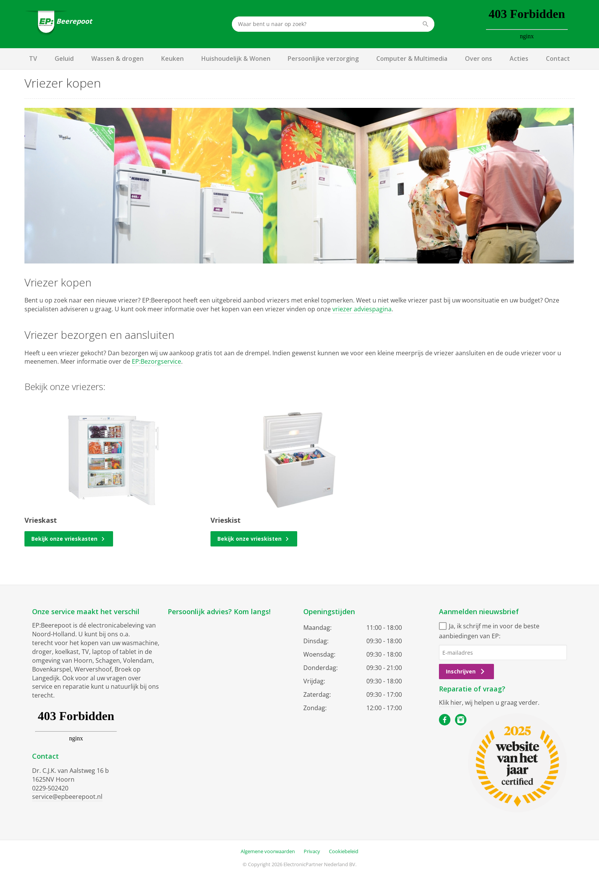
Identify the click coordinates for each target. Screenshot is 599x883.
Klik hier (450, 702)
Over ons (478, 58)
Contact (558, 58)
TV (33, 58)
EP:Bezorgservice (156, 361)
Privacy (312, 851)
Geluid (64, 58)
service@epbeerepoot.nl (67, 796)
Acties (519, 58)
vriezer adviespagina (362, 309)
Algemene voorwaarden (268, 851)
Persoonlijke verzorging (323, 58)
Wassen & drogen (117, 58)
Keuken (172, 58)
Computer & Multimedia (411, 58)
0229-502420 (50, 788)
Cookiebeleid (343, 851)
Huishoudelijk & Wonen (235, 58)
